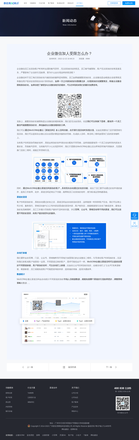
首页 (25, 3)
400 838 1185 (122, 388)
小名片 (78, 435)
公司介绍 (75, 393)
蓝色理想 (30, 435)
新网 (38, 435)
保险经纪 (31, 402)
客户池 (71, 435)
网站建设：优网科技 (69, 429)
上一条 (27, 367)
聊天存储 (9, 411)
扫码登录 (114, 3)
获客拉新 (9, 393)
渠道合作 (71, 3)
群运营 (8, 402)
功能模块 (33, 3)
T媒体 (86, 435)
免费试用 (129, 3)
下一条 (111, 367)
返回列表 (69, 367)
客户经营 (9, 397)
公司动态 (75, 397)
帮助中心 (75, 411)
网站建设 (94, 435)
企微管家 (45, 435)
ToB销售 (31, 393)
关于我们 (80, 3)
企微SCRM (20, 435)
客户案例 (51, 3)
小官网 (54, 435)
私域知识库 (61, 3)
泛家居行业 (32, 397)
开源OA (63, 435)
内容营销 (9, 407)
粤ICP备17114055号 (103, 426)
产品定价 (75, 407)
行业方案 (42, 3)
